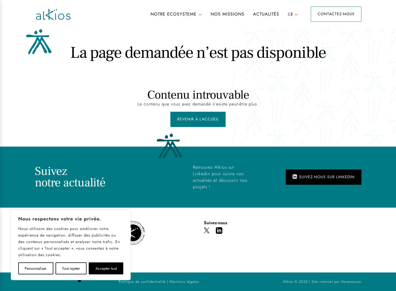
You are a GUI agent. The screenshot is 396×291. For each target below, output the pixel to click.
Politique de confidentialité (142, 281)
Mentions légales (184, 281)
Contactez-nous (336, 14)
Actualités (266, 14)
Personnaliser (36, 268)
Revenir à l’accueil (198, 119)
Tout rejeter (71, 268)
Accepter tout (106, 268)
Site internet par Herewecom (336, 281)
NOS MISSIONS (227, 14)
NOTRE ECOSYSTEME (176, 14)
